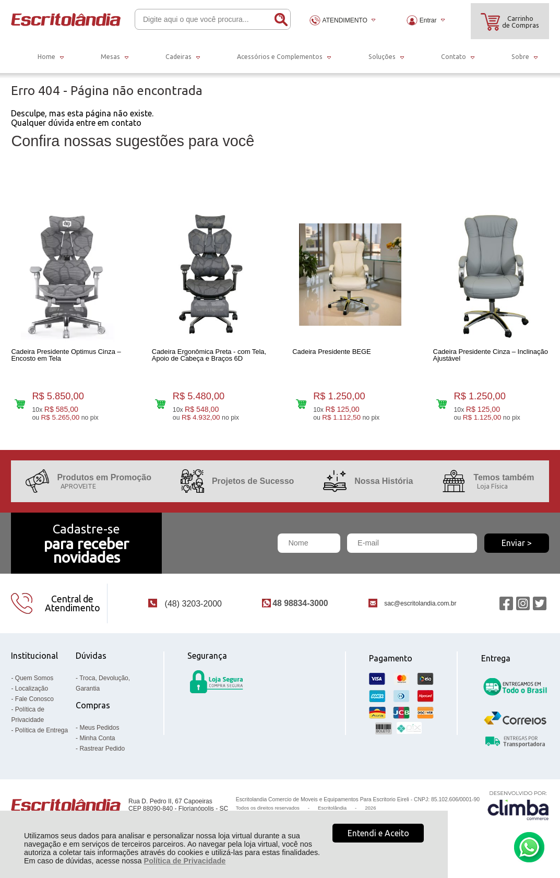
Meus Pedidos (99, 733)
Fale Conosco (34, 704)
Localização (31, 693)
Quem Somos (34, 683)
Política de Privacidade (185, 861)
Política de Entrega (41, 735)
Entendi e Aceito (378, 833)
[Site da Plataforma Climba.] (518, 810)
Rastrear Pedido (102, 753)
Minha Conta (97, 743)
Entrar (428, 20)
